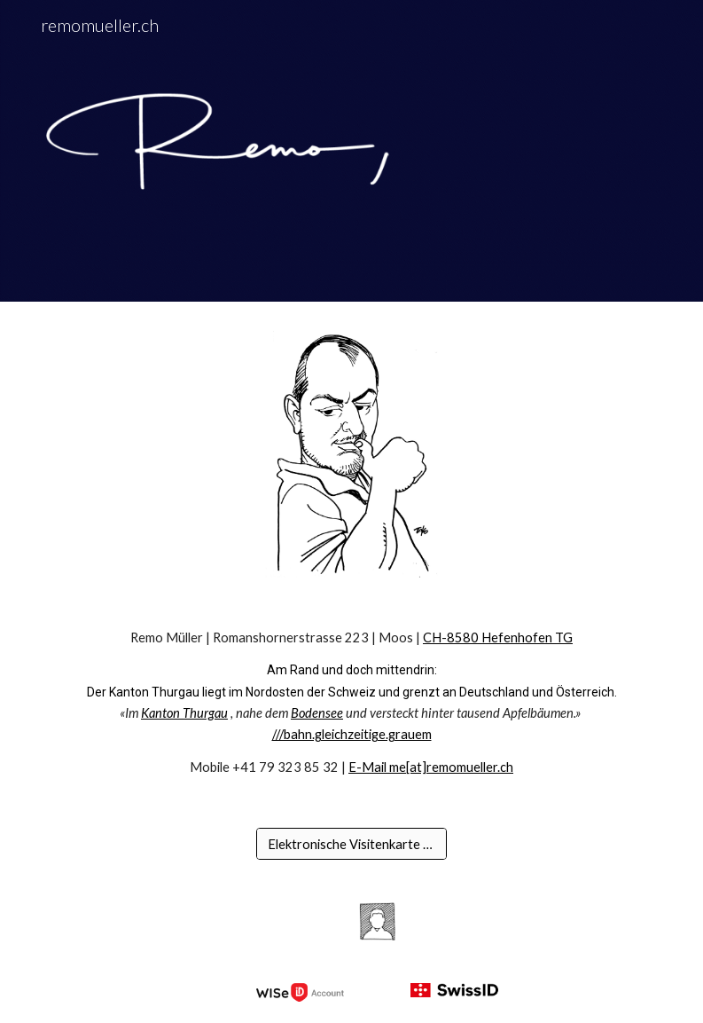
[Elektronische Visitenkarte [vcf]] (351, 843)
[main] (352, 703)
